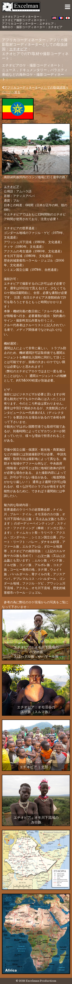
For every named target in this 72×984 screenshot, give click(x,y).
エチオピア (18, 49)
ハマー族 (44, 556)
